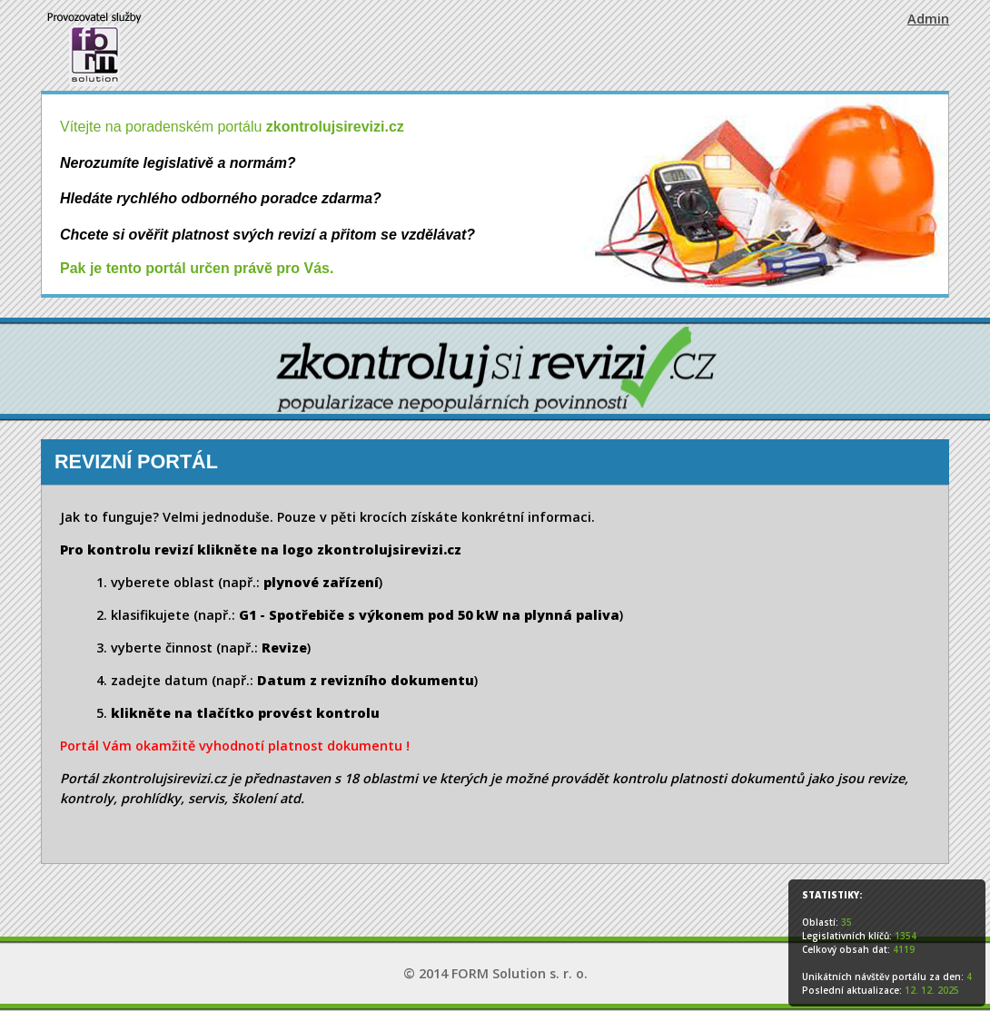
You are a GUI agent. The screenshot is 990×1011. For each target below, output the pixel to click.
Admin (928, 18)
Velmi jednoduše (216, 516)
